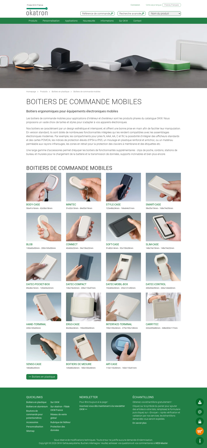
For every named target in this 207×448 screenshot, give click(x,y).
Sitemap (30, 431)
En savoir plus (139, 423)
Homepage (31, 92)
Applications (71, 20)
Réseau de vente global (58, 416)
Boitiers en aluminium (37, 406)
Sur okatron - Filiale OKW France (59, 408)
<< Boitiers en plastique (42, 376)
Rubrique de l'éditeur (60, 422)
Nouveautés (89, 20)
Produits (33, 20)
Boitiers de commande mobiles (86, 92)
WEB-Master (161, 443)
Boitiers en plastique (60, 92)
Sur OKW (123, 20)
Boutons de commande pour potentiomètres (34, 414)
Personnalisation (51, 20)
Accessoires (32, 422)
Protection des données (57, 428)
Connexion (135, 5)
